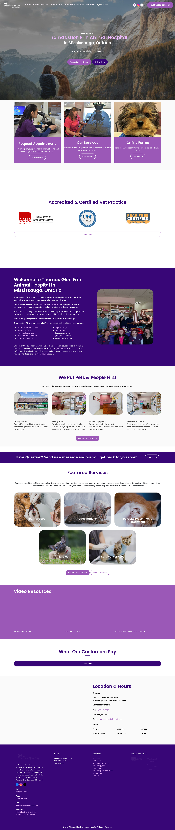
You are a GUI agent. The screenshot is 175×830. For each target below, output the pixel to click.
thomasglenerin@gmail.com (110, 719)
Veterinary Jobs (99, 765)
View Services (87, 156)
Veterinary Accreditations (103, 770)
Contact (90, 4)
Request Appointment (79, 62)
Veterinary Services (74, 4)
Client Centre (40, 4)
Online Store (100, 62)
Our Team (97, 760)
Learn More (138, 156)
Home (28, 4)
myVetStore (102, 4)
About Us (55, 4)
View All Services (100, 572)
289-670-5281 (21, 798)
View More (87, 663)
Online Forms (98, 768)
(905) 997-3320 (103, 710)
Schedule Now (37, 157)
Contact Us (152, 457)
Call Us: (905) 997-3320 (160, 5)
